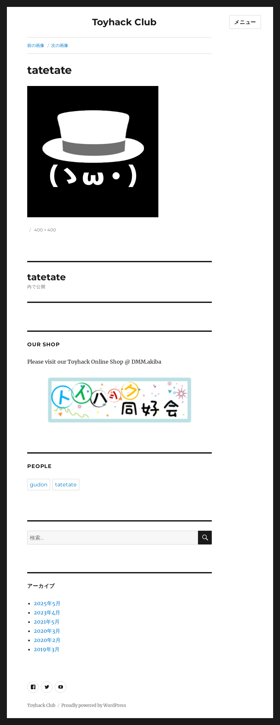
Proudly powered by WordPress (93, 705)
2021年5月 (47, 621)
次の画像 (59, 45)
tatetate (66, 484)
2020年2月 (47, 640)
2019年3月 (47, 649)
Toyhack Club (124, 22)
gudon (39, 484)
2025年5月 (47, 603)
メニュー (245, 22)
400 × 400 (45, 229)
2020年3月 (47, 631)
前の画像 (35, 45)
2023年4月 (47, 612)
